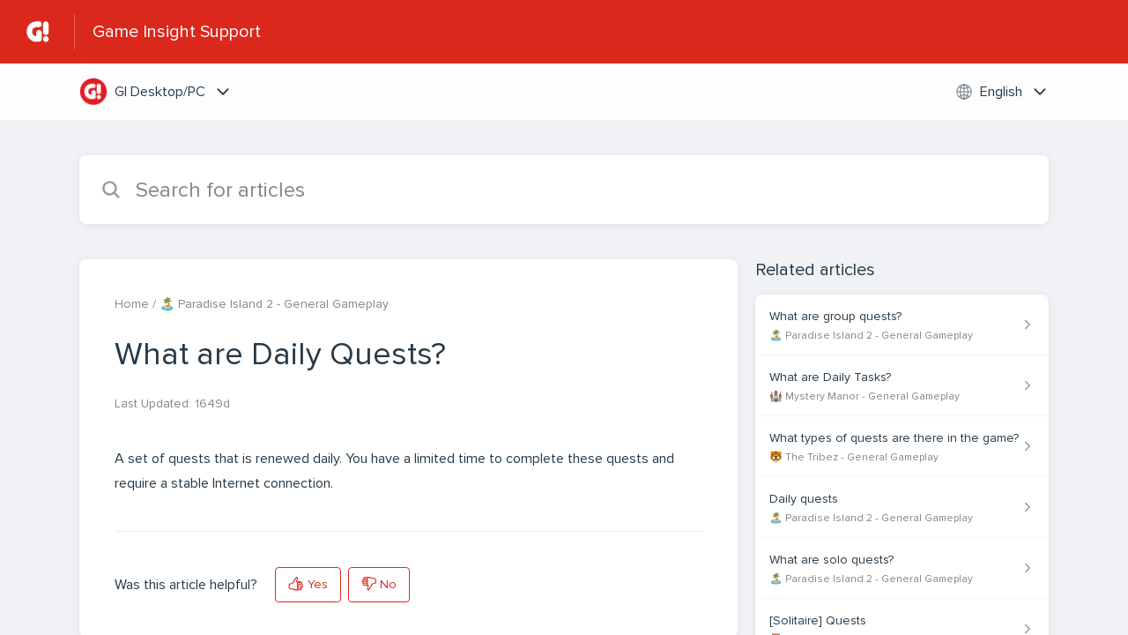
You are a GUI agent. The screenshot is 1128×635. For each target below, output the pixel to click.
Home (132, 303)
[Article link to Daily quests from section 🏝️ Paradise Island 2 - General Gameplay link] (902, 507)
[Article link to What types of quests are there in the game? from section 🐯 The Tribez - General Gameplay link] (902, 446)
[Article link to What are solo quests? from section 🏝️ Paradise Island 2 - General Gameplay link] (902, 568)
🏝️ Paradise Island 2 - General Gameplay (274, 303)
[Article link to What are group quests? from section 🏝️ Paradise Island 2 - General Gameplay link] (902, 325)
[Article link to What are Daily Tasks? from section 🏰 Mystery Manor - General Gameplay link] (902, 385)
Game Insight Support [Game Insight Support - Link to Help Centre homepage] (177, 31)
